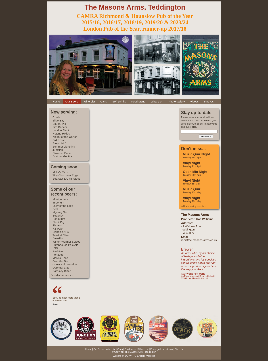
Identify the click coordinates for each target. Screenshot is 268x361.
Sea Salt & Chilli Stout (66, 178)
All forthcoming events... (193, 206)
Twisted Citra (61, 235)
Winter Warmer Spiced (66, 241)
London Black (61, 130)
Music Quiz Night (196, 154)
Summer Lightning (64, 146)
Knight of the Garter (65, 136)
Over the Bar (60, 261)
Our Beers (71, 101)
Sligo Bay (58, 120)
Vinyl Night (191, 163)
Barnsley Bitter (62, 270)
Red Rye (58, 251)
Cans (103, 101)
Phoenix (58, 225)
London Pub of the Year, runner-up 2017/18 (134, 29)
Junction (58, 149)
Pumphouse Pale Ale (65, 244)
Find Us (209, 101)
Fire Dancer (60, 127)
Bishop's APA (61, 231)
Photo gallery (177, 101)
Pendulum (59, 218)
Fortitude (58, 254)
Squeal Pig (59, 123)
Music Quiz (191, 189)
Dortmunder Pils (62, 156)
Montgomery (60, 199)
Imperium (58, 202)
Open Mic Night (195, 172)
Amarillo (57, 238)
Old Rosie (59, 140)
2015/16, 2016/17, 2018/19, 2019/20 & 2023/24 (134, 22)
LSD (55, 248)
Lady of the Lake (63, 205)
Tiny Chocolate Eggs (65, 175)
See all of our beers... (62, 275)
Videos (194, 101)
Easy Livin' (59, 143)
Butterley (58, 215)
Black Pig (58, 222)
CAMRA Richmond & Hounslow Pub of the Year (135, 16)
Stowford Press (62, 153)
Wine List (89, 101)
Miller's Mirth (60, 172)
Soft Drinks (119, 101)
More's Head (60, 257)
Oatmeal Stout (61, 267)
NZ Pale (57, 228)
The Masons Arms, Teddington (135, 7)
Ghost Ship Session (65, 264)
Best (55, 209)
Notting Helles (61, 133)
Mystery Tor (60, 212)
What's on (157, 101)
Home (56, 101)
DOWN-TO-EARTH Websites (140, 355)
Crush (56, 117)
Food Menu (138, 101)
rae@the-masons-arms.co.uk (199, 240)
